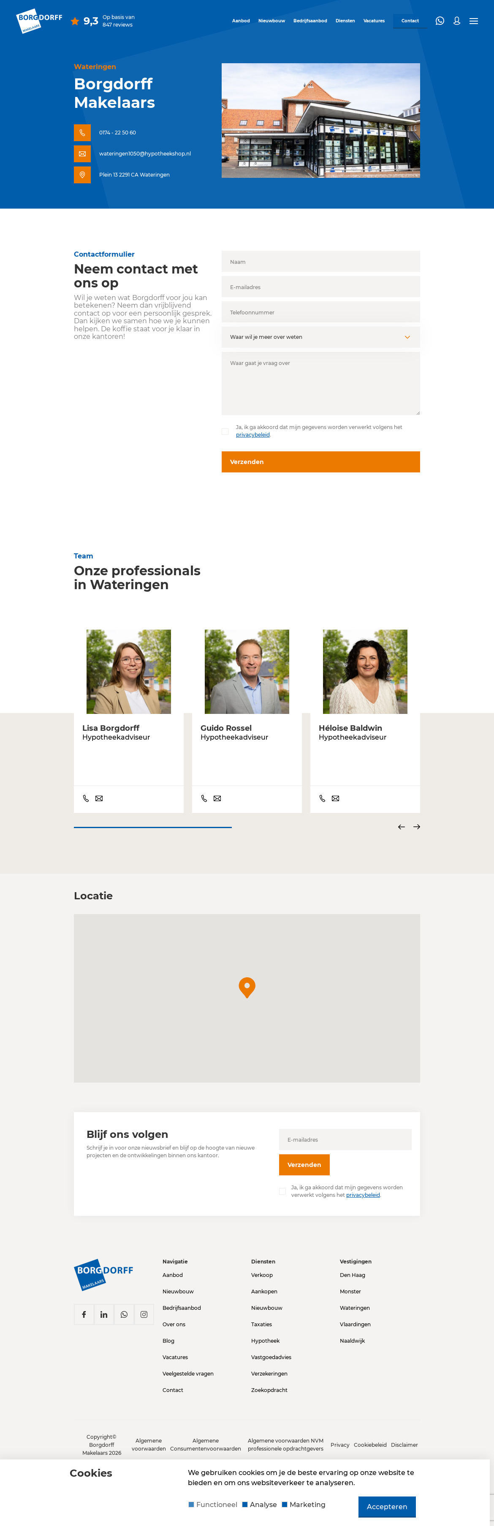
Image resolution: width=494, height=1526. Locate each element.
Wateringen (355, 1303)
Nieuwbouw (268, 20)
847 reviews (118, 24)
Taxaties (261, 1319)
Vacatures (371, 20)
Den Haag (352, 1270)
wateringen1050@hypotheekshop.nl (145, 153)
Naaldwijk (352, 1336)
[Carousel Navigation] (409, 827)
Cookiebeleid (370, 1445)
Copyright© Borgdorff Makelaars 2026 (101, 1445)
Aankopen (264, 1286)
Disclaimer (404, 1445)
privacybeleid (253, 435)
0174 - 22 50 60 (117, 132)
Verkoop (262, 1270)
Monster (350, 1286)
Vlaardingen (355, 1319)
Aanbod (238, 20)
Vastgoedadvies (271, 1352)
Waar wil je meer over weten (266, 337)
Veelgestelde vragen (188, 1368)
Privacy (340, 1445)
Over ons (174, 1319)
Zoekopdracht (269, 1385)
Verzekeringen (269, 1368)
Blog (168, 1336)
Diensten (342, 20)
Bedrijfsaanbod (307, 20)
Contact (173, 1385)
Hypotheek (265, 1336)
